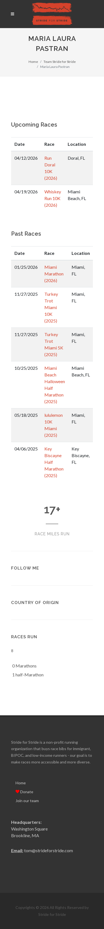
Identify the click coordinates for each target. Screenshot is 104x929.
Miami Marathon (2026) (54, 273)
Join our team (27, 800)
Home (33, 62)
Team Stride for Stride (60, 62)
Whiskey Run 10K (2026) (52, 198)
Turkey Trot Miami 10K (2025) (51, 307)
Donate (24, 792)
